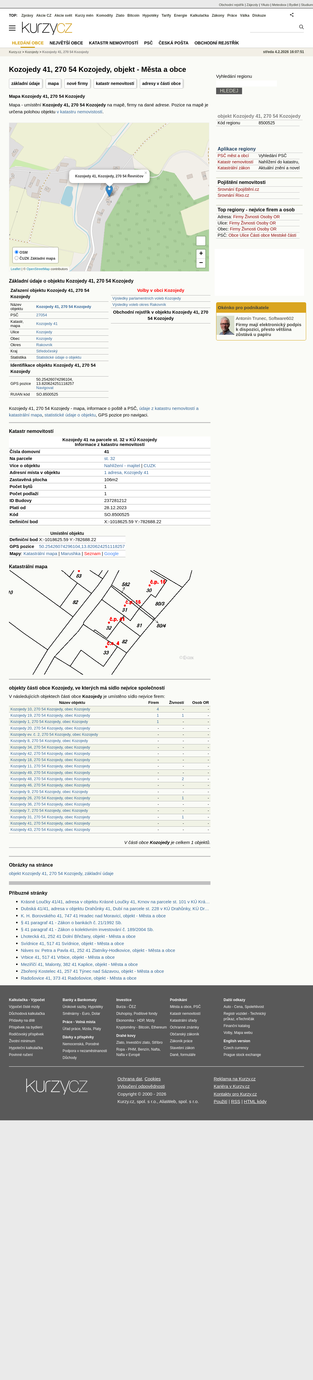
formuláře (188, 1055)
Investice (123, 1000)
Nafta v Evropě (128, 1055)
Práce (232, 15)
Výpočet (38, 1000)
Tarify (166, 15)
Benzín (143, 1049)
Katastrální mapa (40, 553)
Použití (220, 1101)
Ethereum (159, 1027)
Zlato (120, 15)
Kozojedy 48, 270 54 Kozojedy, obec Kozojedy (50, 779)
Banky (68, 1000)
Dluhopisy (124, 1014)
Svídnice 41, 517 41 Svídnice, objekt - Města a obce (72, 943)
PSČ (148, 43)
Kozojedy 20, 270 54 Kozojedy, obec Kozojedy (50, 728)
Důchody (70, 1058)
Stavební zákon (182, 1048)
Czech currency (236, 1048)
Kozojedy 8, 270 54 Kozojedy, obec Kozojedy (49, 740)
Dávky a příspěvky (78, 1037)
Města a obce (180, 1007)
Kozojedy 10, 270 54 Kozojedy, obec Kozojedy (50, 709)
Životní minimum (22, 1041)
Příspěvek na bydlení (25, 1027)
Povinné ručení (21, 1055)
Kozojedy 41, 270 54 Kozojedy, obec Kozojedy (50, 823)
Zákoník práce (181, 1041)
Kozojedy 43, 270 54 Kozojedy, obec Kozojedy (50, 829)
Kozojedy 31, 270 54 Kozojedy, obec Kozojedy (50, 817)
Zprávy (27, 15)
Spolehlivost (254, 1007)
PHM (132, 1049)
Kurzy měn (84, 15)
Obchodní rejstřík (231, 5)
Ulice (244, 235)
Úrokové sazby (74, 1007)
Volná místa (85, 1022)
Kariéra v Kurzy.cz (232, 1086)
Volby (228, 1033)
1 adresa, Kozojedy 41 (126, 472)
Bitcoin (133, 15)
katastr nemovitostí (115, 83)
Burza (120, 1007)
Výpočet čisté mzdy (24, 1007)
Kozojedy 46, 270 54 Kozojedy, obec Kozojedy (50, 785)
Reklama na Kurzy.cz (235, 1078)
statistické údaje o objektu (70, 414)
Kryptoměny (125, 1027)
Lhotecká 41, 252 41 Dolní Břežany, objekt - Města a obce (78, 936)
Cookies (153, 1078)
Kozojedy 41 (47, 323)
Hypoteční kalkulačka (26, 1048)
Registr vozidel (235, 1014)
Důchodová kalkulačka (27, 1014)
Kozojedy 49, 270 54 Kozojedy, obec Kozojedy (50, 772)
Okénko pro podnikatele (243, 307)
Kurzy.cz (15, 52)
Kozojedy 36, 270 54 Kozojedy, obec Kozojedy (50, 804)
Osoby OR (270, 216)
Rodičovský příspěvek (26, 1034)
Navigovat (45, 387)
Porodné (92, 1044)
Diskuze (259, 15)
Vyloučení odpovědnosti (141, 1086)
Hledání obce (28, 43)
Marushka (70, 553)
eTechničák (245, 1019)
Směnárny (71, 1014)
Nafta (155, 1049)
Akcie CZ (43, 15)
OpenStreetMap (38, 269)
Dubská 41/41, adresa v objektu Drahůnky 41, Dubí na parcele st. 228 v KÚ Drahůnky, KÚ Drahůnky (115, 908)
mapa (53, 83)
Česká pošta (173, 43)
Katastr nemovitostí (235, 161)
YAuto (265, 5)
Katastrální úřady (183, 1020)
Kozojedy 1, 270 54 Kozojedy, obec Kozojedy (49, 721)
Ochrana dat (129, 1078)
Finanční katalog (237, 1026)
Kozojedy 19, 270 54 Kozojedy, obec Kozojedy (50, 715)
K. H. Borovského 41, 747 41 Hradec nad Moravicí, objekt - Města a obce (93, 915)
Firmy (238, 216)
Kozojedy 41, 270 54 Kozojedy (65, 52)
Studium (307, 5)
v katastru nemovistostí (79, 111)
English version (237, 1041)
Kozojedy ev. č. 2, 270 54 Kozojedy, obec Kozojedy (54, 734)
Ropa (120, 1049)
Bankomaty (87, 1000)
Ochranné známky (184, 1027)
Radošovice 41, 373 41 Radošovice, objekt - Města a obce (79, 978)
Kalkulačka (199, 15)
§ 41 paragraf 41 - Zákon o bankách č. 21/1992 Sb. (71, 922)
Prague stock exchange (242, 1055)
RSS (235, 1101)
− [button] (201, 263)
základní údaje (25, 83)
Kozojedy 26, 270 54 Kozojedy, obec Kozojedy (50, 798)
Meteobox (279, 5)
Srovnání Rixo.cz (233, 195)
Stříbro (157, 1042)
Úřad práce (71, 1029)
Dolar (96, 1014)
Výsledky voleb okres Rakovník (139, 304)
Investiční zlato (138, 1042)
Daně (174, 1055)
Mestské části (283, 235)
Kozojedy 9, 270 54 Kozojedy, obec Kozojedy (49, 791)
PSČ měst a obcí (233, 155)
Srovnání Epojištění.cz (238, 189)
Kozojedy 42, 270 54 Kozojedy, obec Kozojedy (50, 753)
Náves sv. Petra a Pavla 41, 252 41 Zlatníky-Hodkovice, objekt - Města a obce (98, 950)
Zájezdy (252, 5)
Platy (97, 1029)
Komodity (104, 15)
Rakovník (44, 345)
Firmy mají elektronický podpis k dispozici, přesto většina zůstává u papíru (268, 329)
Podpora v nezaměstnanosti (85, 1051)
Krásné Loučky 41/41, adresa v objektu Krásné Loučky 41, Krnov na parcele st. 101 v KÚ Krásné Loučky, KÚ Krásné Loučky (115, 901)
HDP (140, 1020)
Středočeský (47, 351)
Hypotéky (150, 15)
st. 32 (109, 458)
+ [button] (201, 254)
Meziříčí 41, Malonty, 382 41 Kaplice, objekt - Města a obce (79, 964)
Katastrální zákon (234, 167)
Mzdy (150, 1020)
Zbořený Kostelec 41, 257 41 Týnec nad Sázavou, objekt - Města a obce (92, 971)
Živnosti (252, 216)
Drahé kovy (126, 1036)
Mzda (86, 1029)
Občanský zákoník (184, 1034)
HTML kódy (255, 1101)
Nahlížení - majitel (122, 465)
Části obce (260, 235)
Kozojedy (44, 332)
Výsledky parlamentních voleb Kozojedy (146, 298)
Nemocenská (73, 1044)
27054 (41, 315)
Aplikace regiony (237, 148)
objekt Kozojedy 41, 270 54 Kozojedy (259, 116)
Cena (238, 1007)
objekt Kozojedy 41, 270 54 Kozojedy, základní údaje (61, 873)
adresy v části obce (161, 83)
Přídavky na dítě (22, 1020)
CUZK (150, 465)
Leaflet (16, 269)
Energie (180, 15)
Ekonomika (125, 1020)
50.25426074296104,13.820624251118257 (82, 546)
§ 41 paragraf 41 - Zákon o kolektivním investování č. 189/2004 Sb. (87, 929)
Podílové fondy (145, 1014)
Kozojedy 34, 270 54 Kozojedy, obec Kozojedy (50, 747)
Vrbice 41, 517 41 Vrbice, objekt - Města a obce (68, 957)
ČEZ (132, 1007)
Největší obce (66, 43)
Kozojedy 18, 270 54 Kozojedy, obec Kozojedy (50, 760)
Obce (233, 235)
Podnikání (178, 1000)
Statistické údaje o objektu (58, 357)
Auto (227, 1007)
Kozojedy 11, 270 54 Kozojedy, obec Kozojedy (50, 766)
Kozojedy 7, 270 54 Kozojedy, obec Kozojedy (49, 810)
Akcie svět (63, 15)
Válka (244, 15)
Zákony (218, 15)
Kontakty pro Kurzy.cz (235, 1093)
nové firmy (77, 83)
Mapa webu (243, 1033)
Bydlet (293, 5)
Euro (85, 1014)
